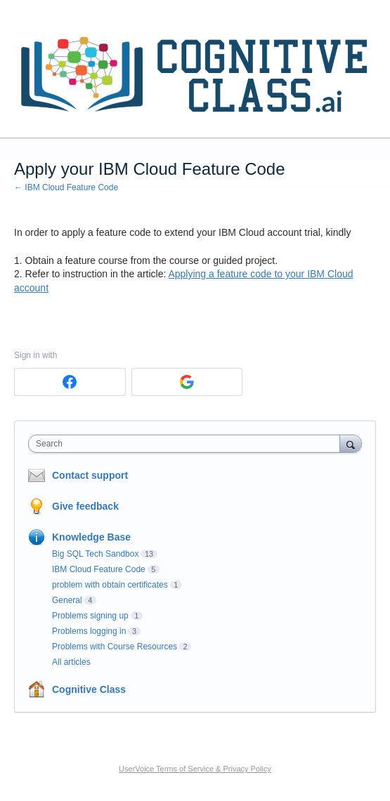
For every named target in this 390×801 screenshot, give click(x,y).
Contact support (90, 475)
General (67, 600)
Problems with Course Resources (114, 646)
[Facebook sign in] (70, 382)
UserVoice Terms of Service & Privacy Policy (195, 768)
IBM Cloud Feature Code (98, 569)
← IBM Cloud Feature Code (66, 187)
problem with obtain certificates (110, 585)
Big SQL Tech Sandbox (95, 554)
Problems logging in (89, 631)
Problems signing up (90, 616)
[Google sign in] (187, 382)
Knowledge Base (91, 537)
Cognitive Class (89, 689)
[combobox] (187, 444)
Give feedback (85, 506)
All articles (71, 662)
